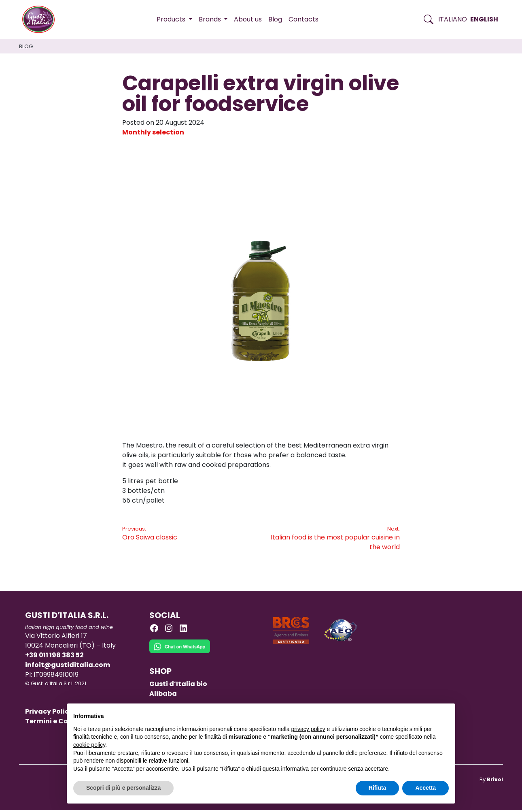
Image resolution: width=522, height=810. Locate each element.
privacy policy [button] (308, 729)
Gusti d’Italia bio (178, 683)
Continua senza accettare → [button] (411, 714)
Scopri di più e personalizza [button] (123, 787)
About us (248, 19)
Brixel (495, 779)
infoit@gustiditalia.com (67, 664)
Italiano (452, 19)
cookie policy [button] (89, 745)
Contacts (303, 19)
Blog (275, 19)
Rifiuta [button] (377, 787)
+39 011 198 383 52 (54, 655)
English (484, 19)
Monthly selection (153, 132)
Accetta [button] (425, 787)
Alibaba (163, 693)
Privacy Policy (49, 711)
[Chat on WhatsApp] (179, 652)
